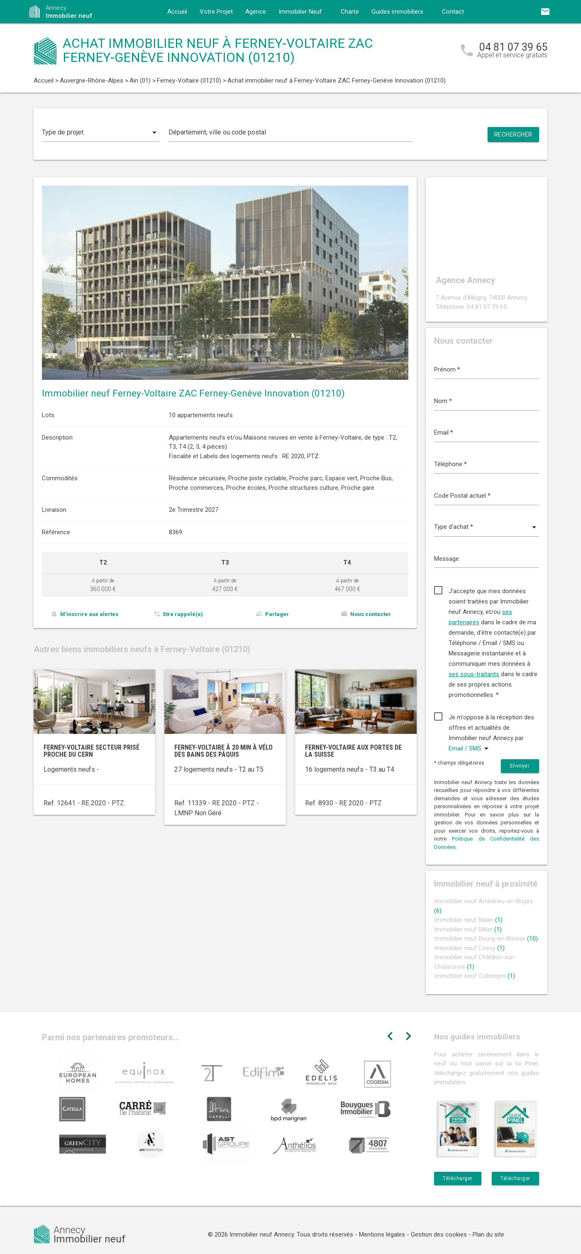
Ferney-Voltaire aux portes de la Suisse (353, 751)
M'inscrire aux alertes (89, 614)
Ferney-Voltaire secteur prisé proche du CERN (91, 751)
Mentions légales (382, 1234)
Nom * (443, 401)
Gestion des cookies (439, 1234)
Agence (255, 11)
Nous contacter (370, 614)
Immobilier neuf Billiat (468, 929)
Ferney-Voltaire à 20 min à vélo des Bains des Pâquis (223, 751)
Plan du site (488, 1234)
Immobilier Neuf (300, 11)
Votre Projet (216, 11)
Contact (453, 11)
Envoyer (520, 766)
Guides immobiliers (397, 11)
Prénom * (447, 369)
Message (446, 558)
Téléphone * (450, 464)
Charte (350, 11)
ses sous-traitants (474, 674)
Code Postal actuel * (462, 495)
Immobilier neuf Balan (468, 920)
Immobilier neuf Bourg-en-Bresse (486, 938)
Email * (443, 432)
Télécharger (458, 1178)
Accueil (177, 11)
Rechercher (513, 134)
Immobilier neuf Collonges (474, 976)
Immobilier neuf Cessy (469, 948)
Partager (277, 614)
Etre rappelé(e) (183, 614)
